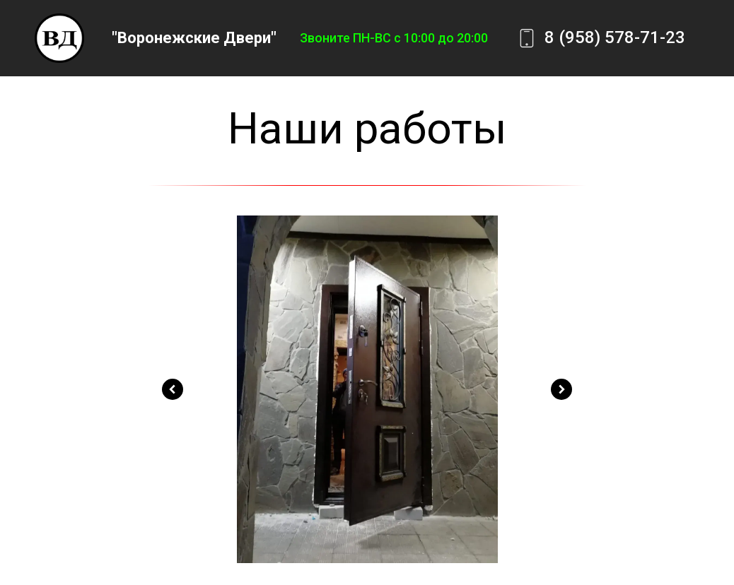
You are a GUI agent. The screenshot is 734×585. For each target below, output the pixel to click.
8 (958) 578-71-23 (614, 37)
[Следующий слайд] (561, 389)
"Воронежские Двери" (194, 38)
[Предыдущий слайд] (172, 389)
